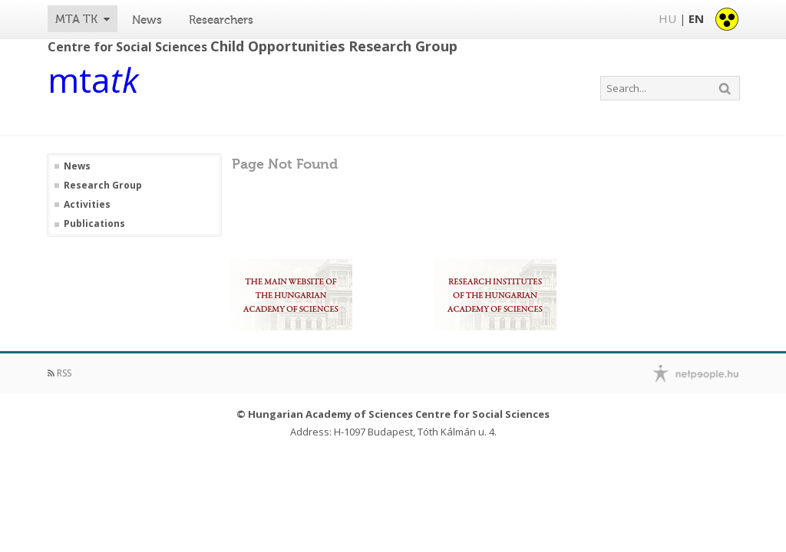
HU (667, 18)
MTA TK (76, 19)
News (147, 20)
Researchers (221, 20)
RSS (59, 373)
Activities (87, 204)
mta (93, 83)
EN (696, 18)
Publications (94, 223)
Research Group (103, 185)
